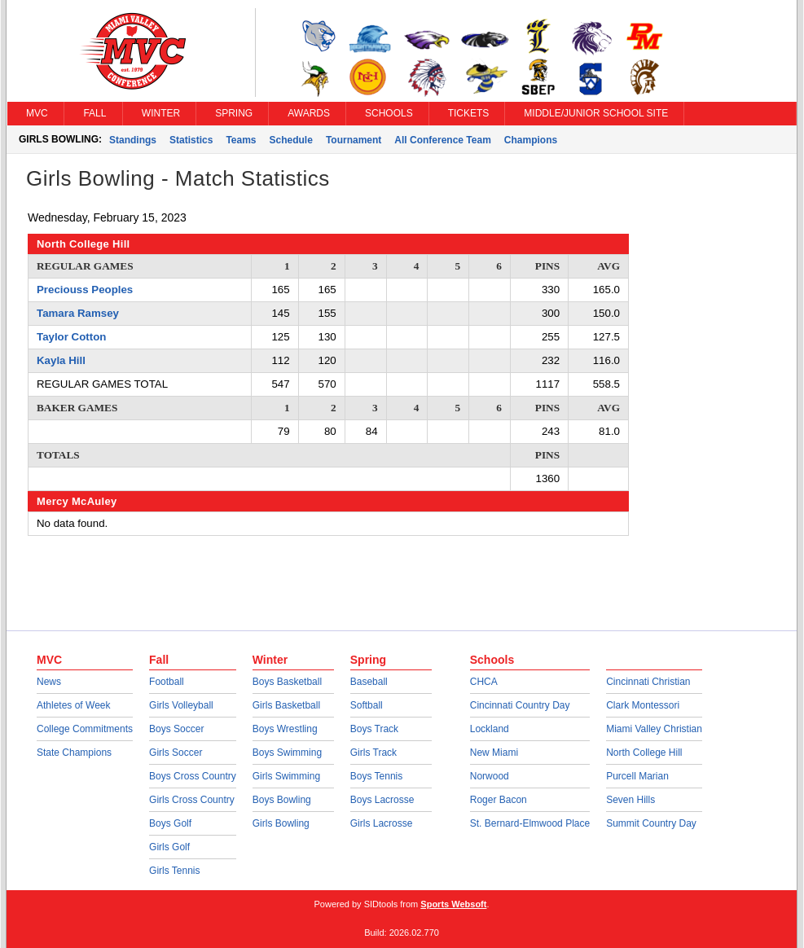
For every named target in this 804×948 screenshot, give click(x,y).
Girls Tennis (174, 870)
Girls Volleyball (181, 705)
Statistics (191, 140)
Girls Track (373, 752)
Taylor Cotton (71, 337)
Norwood (489, 776)
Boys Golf (170, 823)
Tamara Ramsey (78, 313)
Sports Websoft (453, 904)
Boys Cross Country (192, 776)
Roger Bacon (498, 799)
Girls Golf (169, 847)
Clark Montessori (642, 705)
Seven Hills (630, 799)
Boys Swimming (287, 752)
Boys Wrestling (285, 729)
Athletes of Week (74, 705)
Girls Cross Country (192, 799)
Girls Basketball (286, 705)
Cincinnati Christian (648, 681)
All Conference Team (442, 140)
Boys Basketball (287, 681)
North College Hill (644, 752)
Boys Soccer (176, 729)
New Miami (494, 752)
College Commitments (85, 729)
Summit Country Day (651, 823)
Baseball (369, 681)
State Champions (74, 752)
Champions (530, 140)
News (49, 681)
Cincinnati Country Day (520, 705)
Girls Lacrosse (381, 823)
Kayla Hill (61, 360)
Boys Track (374, 729)
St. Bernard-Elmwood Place (530, 823)
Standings (132, 140)
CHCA (484, 681)
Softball (366, 705)
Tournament (353, 140)
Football (166, 681)
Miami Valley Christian (654, 729)
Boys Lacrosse (382, 799)
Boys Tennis (376, 776)
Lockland (489, 729)
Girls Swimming (286, 776)
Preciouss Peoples (85, 289)
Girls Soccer (175, 752)
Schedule (291, 140)
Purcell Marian (637, 776)
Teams (241, 140)
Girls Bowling (281, 823)
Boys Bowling (282, 799)
